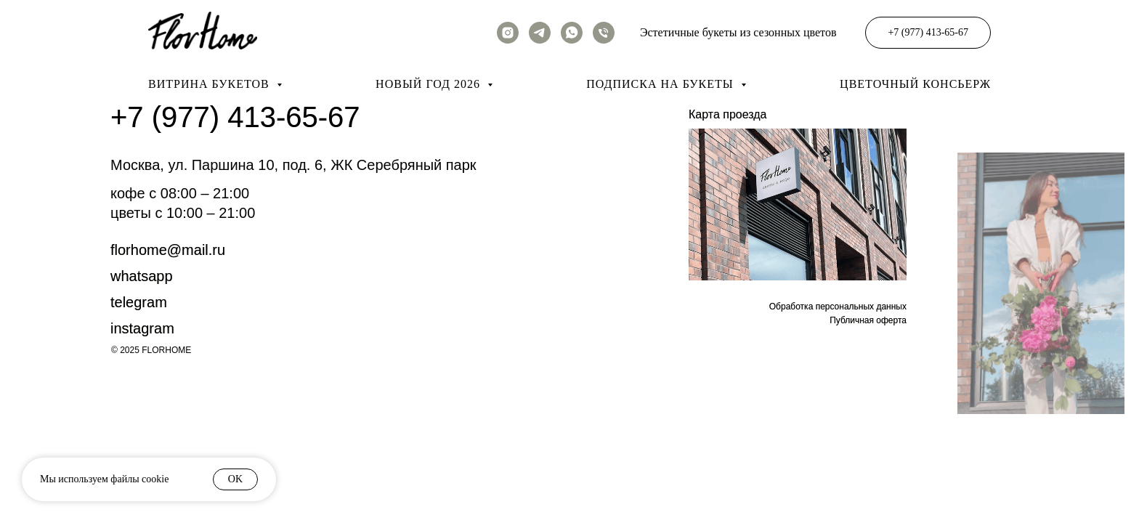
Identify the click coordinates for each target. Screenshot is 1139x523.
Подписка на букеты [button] (661, 84)
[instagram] (508, 33)
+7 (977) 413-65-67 (235, 117)
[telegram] (540, 33)
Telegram (138, 302)
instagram (142, 328)
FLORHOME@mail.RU (167, 250)
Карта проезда (727, 114)
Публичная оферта (868, 320)
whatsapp (141, 276)
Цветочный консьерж (915, 84)
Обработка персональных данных (838, 306)
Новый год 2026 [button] (430, 84)
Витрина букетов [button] (210, 84)
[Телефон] (604, 33)
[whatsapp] (572, 33)
